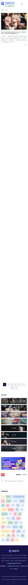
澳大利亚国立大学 (6, 531)
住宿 (8, 505)
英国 (3, 539)
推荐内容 (18, 474)
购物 (8, 539)
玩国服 (18, 531)
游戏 (21, 526)
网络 (18, 535)
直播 (9, 535)
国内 (17, 509)
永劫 (21, 522)
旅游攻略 (4, 522)
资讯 (7, 9)
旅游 (13, 518)
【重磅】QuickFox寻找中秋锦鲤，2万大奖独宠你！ (14, 481)
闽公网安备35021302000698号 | (11, 579)
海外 (3, 526)
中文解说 (22, 501)
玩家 (24, 531)
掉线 (15, 513)
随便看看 (24, 474)
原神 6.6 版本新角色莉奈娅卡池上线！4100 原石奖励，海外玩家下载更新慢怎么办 (13, 32)
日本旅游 (10, 522)
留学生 (3, 535)
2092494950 (18, 563)
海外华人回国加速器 (11, 576)
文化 (3, 518)
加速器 (12, 505)
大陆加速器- (10, 566)
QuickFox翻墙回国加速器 (18, 496)
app (3, 496)
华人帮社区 (15, 568)
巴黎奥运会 (4, 513)
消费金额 (15, 526)
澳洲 (13, 531)
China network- (16, 566)
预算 (17, 539)
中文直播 (15, 501)
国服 (22, 509)
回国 (23, 505)
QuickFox (8, 496)
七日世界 (9, 501)
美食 (23, 535)
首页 (3, 9)
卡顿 (18, 505)
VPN (3, 501)
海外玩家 (9, 526)
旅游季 (18, 518)
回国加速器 (11, 509)
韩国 (12, 539)
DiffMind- (23, 566)
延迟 (10, 513)
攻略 (20, 513)
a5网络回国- (3, 566)
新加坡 (8, 518)
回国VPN (4, 509)
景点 (16, 522)
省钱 (13, 535)
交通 (3, 505)
